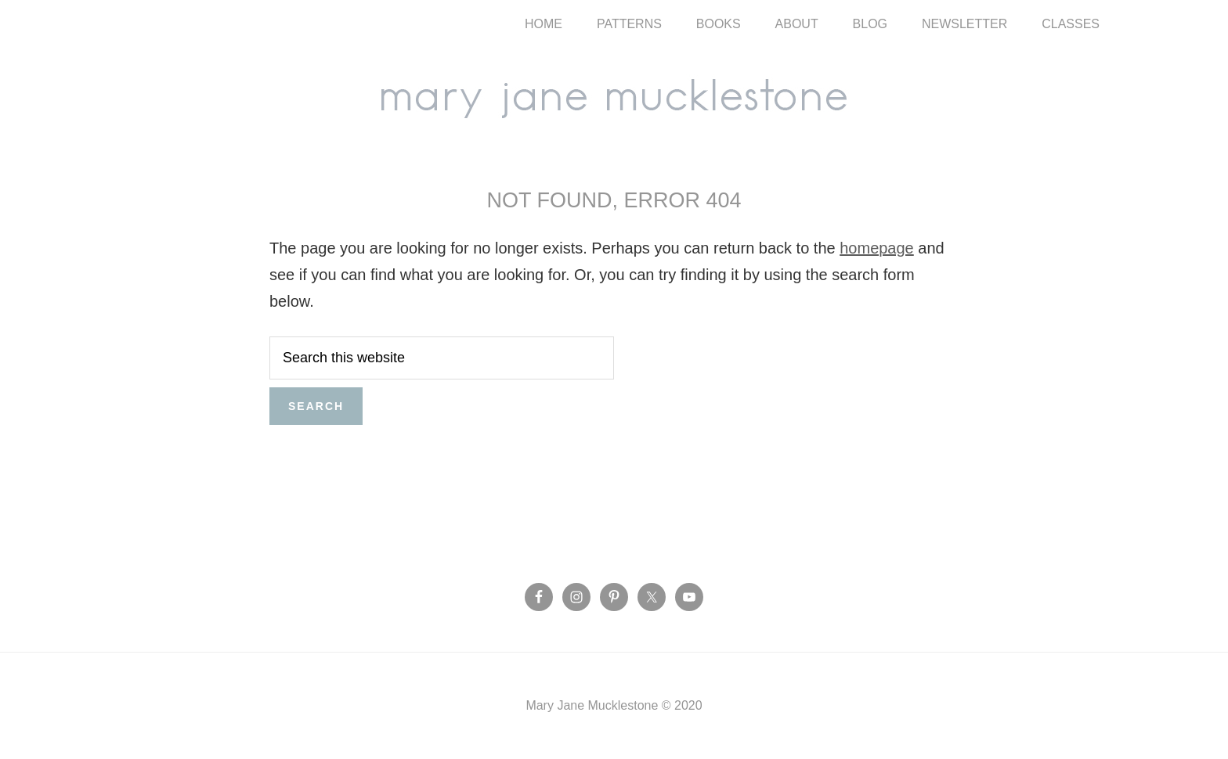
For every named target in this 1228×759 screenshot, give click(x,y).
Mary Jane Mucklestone (614, 95)
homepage (877, 248)
